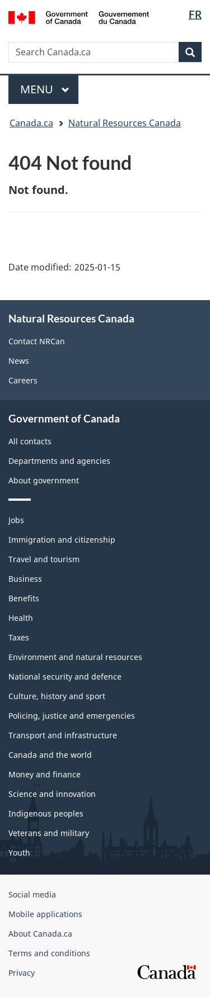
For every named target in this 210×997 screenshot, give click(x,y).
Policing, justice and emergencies (71, 715)
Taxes (18, 637)
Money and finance (44, 774)
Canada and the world (50, 754)
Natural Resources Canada (124, 123)
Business (25, 578)
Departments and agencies (59, 460)
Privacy (21, 972)
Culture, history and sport (56, 696)
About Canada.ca (40, 933)
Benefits (23, 598)
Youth (19, 852)
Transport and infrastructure (62, 735)
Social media (32, 894)
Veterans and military (48, 833)
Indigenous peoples (45, 813)
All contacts (30, 441)
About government (43, 480)
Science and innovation (52, 794)
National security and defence (65, 676)
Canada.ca (31, 123)
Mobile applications (45, 914)
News (18, 360)
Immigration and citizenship (61, 539)
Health (20, 618)
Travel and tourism (44, 559)
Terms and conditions (49, 953)
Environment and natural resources (75, 657)
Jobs (16, 520)
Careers (23, 380)
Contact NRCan (36, 341)
